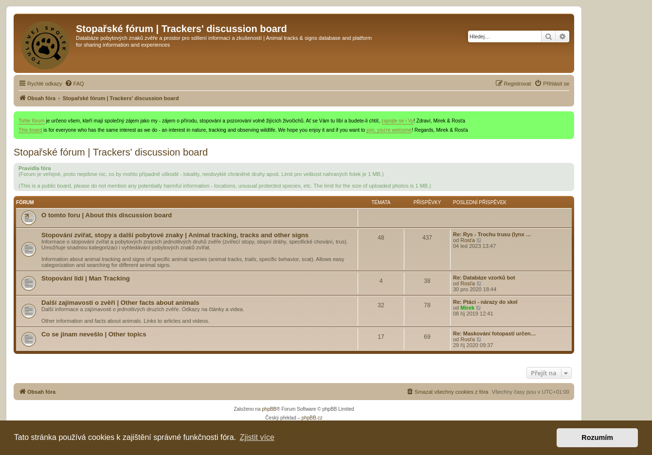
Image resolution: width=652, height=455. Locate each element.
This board (30, 130)
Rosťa (467, 240)
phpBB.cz (312, 417)
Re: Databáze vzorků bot (484, 277)
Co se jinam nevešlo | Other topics (93, 334)
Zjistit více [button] (257, 437)
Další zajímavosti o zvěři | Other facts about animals (120, 302)
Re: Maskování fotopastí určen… (494, 333)
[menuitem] (74, 83)
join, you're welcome (389, 130)
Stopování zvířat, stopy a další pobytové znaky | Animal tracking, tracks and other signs (174, 235)
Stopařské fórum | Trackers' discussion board (111, 152)
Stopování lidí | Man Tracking (85, 278)
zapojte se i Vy (397, 120)
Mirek (467, 308)
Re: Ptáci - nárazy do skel (485, 302)
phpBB (269, 409)
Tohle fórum (31, 120)
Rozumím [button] (597, 437)
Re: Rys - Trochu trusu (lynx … (492, 234)
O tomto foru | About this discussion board (106, 215)
